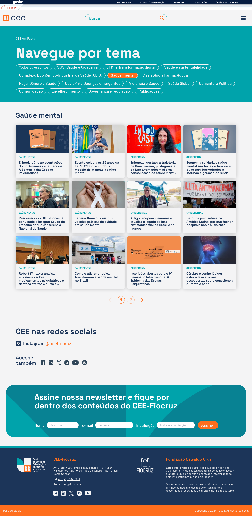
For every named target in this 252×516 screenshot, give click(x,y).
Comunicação (31, 91)
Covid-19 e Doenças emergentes (92, 83)
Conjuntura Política (215, 83)
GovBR (18, 2)
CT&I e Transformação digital (131, 67)
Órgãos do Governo (227, 2)
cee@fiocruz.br (72, 484)
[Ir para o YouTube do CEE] (75, 362)
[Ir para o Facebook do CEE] (43, 362)
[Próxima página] (142, 299)
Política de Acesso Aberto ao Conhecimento (198, 469)
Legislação (200, 2)
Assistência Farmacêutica (165, 75)
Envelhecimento (65, 91)
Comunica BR (123, 2)
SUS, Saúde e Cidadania (77, 67)
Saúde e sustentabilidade (186, 67)
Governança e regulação (109, 91)
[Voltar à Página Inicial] (14, 18)
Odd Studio (14, 510)
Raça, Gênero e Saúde (37, 83)
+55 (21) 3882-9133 (69, 479)
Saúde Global (179, 83)
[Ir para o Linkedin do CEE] (51, 362)
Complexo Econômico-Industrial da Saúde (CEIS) (60, 75)
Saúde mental (122, 75)
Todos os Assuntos (34, 67)
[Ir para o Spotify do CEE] (85, 363)
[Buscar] (161, 18)
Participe (179, 2)
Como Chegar (61, 473)
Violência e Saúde (144, 83)
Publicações (149, 91)
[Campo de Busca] (121, 18)
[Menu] (243, 18)
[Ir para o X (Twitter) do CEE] (59, 362)
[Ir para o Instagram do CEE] (47, 343)
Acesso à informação (152, 2)
